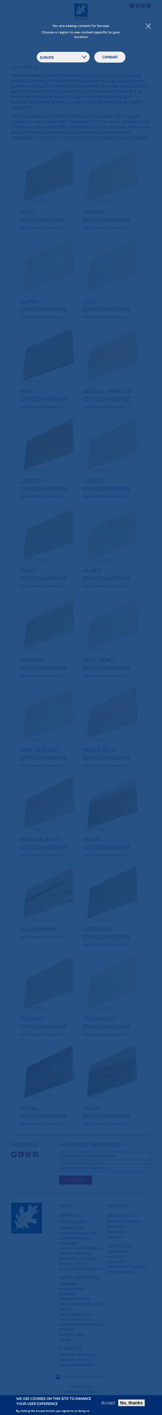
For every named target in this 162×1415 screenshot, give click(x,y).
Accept (108, 1403)
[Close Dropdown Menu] (148, 26)
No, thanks (131, 1403)
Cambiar (110, 57)
